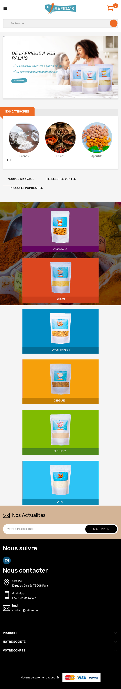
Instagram (7, 560)
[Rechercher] (60, 23)
